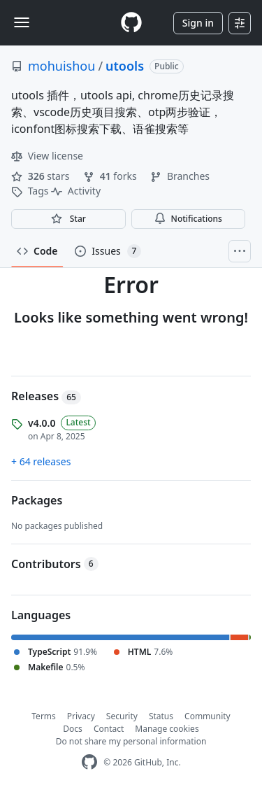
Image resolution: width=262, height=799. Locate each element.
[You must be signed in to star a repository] (68, 219)
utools (124, 65)
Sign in (198, 22)
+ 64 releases (41, 461)
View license (47, 155)
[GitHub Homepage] (89, 762)
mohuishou (61, 65)
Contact (109, 729)
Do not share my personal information (131, 741)
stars (41, 176)
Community (207, 716)
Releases (46, 396)
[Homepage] (131, 22)
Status (161, 716)
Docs (72, 729)
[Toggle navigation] (21, 22)
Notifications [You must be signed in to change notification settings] (188, 219)
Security (122, 716)
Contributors (55, 564)
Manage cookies (166, 729)
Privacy (81, 716)
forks (111, 176)
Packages (36, 500)
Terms (43, 716)
